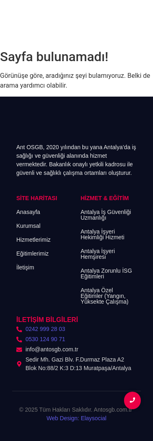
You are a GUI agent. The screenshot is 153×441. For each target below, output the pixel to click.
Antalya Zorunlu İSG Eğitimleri (106, 273)
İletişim (25, 267)
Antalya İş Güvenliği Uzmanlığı (106, 215)
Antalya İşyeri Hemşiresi (98, 254)
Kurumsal (28, 226)
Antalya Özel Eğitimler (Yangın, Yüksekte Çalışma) (105, 296)
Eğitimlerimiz (32, 253)
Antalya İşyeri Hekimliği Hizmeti (102, 234)
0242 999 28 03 (45, 329)
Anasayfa (28, 212)
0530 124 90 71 (45, 339)
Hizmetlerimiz (33, 239)
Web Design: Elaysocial (76, 418)
